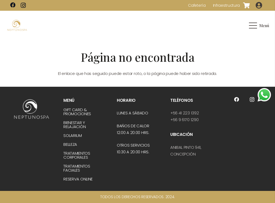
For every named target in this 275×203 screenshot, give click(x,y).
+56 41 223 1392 (184, 113)
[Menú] (259, 25)
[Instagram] (23, 5)
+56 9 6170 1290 (184, 119)
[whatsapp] (264, 95)
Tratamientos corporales (76, 155)
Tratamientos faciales (76, 168)
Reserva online (78, 179)
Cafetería (196, 5)
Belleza (70, 144)
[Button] (259, 5)
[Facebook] (13, 5)
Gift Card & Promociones (77, 112)
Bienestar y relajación (74, 124)
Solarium (72, 135)
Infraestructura (226, 5)
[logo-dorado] (17, 25)
